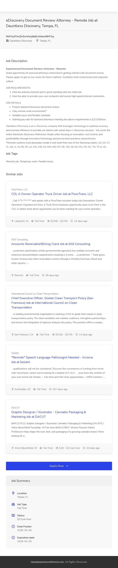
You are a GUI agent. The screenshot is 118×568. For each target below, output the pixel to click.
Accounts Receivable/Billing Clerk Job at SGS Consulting (50, 244)
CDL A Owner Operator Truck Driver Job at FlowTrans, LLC (52, 194)
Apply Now (59, 466)
